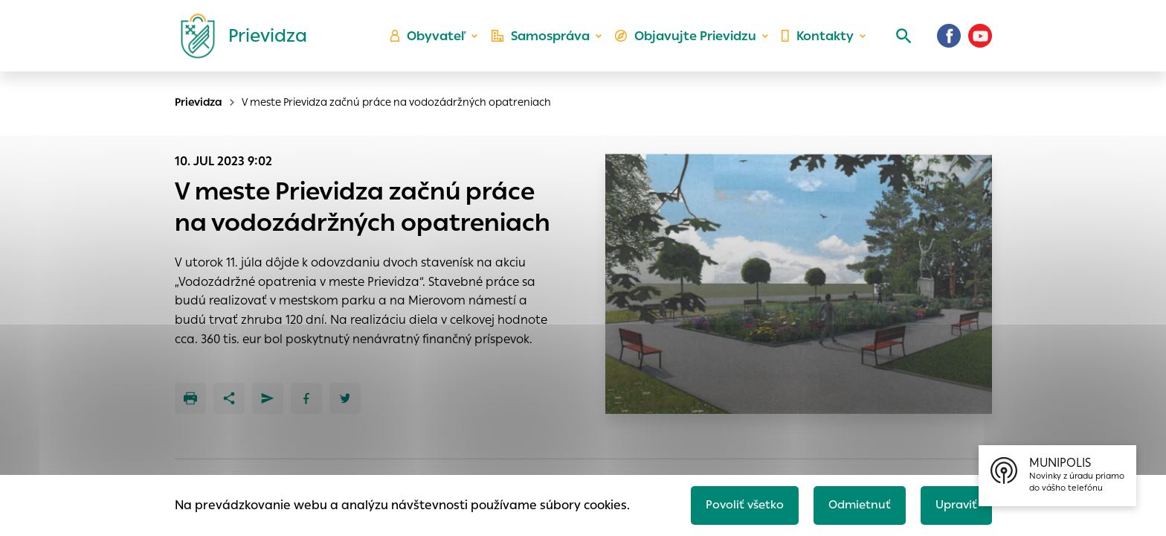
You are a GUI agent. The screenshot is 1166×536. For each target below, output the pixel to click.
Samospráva (546, 41)
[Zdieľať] (229, 398)
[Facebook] (949, 41)
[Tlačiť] (190, 398)
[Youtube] (980, 41)
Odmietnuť (854, 503)
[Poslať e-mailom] (267, 398)
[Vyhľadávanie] (899, 41)
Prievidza (198, 102)
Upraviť (954, 503)
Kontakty (816, 41)
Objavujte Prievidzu (688, 41)
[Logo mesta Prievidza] (238, 41)
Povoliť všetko (736, 503)
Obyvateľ (435, 41)
